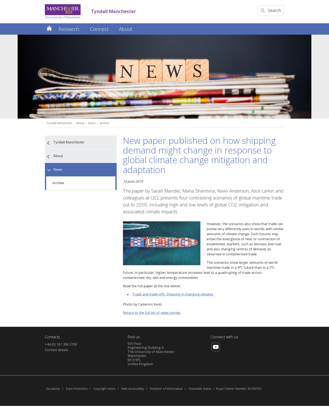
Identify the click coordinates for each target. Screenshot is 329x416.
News (92, 123)
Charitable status (199, 389)
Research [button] (69, 28)
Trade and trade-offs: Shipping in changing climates (172, 294)
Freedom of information (166, 389)
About (80, 123)
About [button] (125, 28)
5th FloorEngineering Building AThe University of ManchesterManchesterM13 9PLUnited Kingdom (151, 353)
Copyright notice (104, 389)
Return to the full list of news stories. (152, 312)
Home (49, 28)
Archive (104, 123)
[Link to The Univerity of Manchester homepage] (63, 11)
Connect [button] (99, 28)
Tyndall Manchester (59, 123)
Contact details (56, 350)
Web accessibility (132, 389)
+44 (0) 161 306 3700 (61, 344)
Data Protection (77, 389)
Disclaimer (53, 389)
